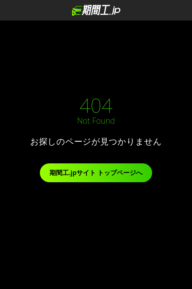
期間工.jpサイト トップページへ (96, 172)
